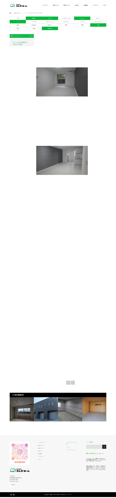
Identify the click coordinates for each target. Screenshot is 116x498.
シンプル (34, 21)
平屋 (18, 28)
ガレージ (98, 18)
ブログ (104, 5)
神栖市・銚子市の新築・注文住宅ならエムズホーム (61, 494)
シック (17, 21)
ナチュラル (66, 21)
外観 (98, 25)
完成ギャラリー (66, 5)
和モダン (50, 25)
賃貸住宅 (50, 28)
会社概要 (86, 5)
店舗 (34, 28)
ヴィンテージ (98, 21)
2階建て (34, 18)
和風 (82, 25)
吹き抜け (34, 25)
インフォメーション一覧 (72, 443)
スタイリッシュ (50, 21)
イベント (68, 447)
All (17, 18)
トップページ (45, 5)
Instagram (13, 484)
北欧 (18, 25)
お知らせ (77, 5)
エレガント (82, 18)
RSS (13, 494)
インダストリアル (66, 18)
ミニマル (82, 21)
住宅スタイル (56, 5)
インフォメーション (70, 449)
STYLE (50, 18)
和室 (66, 25)
